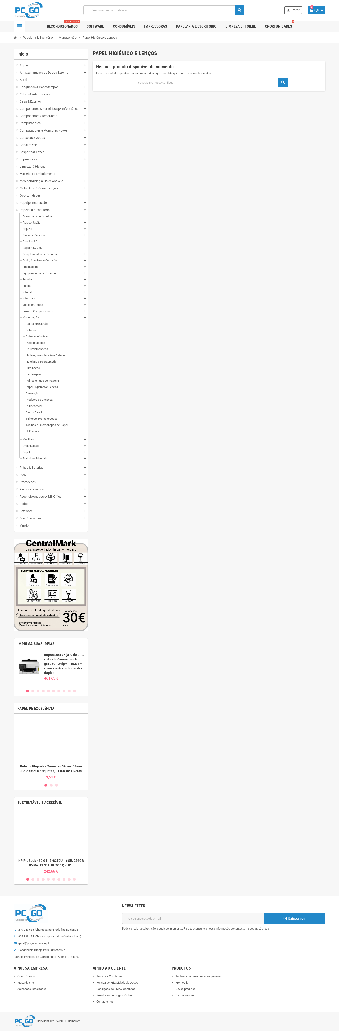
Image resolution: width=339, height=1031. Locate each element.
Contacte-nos (105, 1001)
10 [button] (74, 691)
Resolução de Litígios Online (114, 995)
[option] (51, 668)
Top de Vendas (184, 995)
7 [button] (58, 691)
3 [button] (38, 691)
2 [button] (32, 691)
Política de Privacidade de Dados (117, 982)
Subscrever (295, 918)
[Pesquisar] (163, 10)
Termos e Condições (109, 976)
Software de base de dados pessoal (198, 976)
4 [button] (43, 691)
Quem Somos (26, 976)
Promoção (181, 982)
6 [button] (53, 691)
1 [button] (27, 691)
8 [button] (64, 691)
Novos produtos (185, 989)
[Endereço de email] (193, 918)
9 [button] (69, 691)
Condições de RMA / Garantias (115, 989)
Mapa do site (25, 982)
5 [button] (48, 691)
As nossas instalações (31, 989)
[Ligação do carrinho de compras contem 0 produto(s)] (316, 10)
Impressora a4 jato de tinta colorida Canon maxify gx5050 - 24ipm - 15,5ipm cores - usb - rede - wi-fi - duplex (64, 664)
